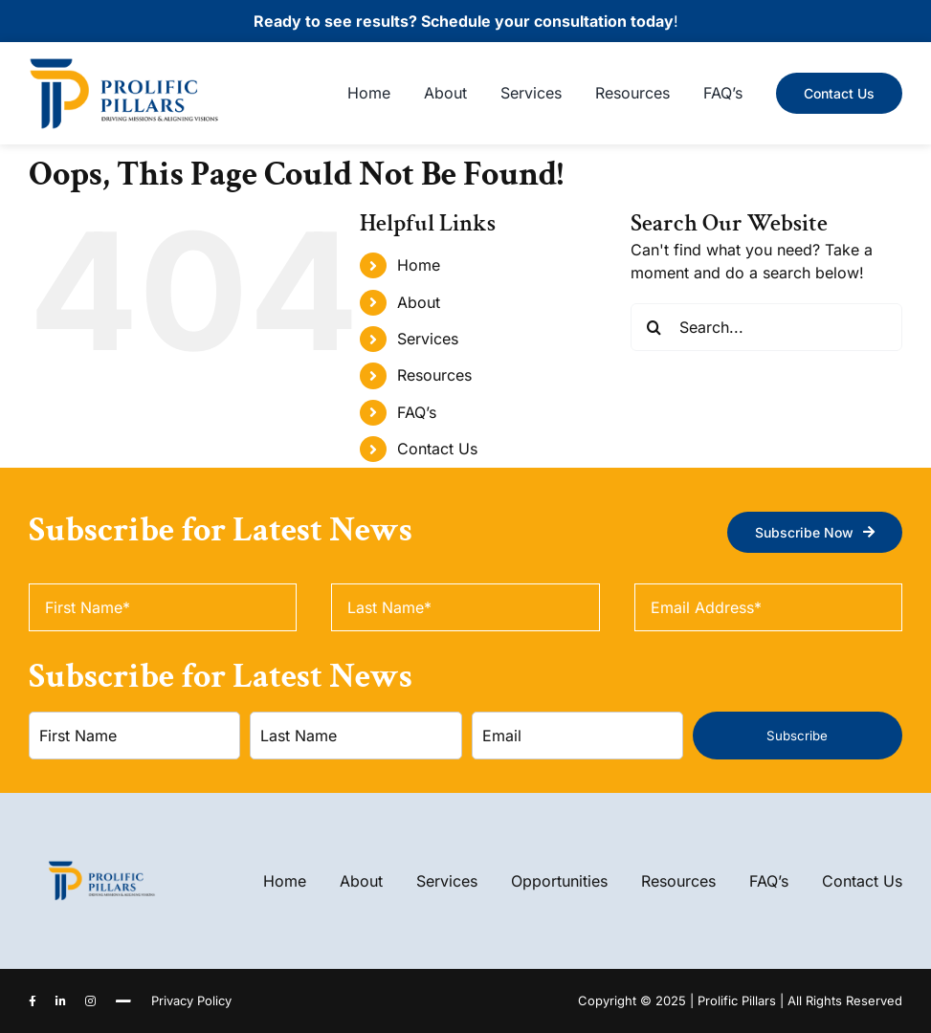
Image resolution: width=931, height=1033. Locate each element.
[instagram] (90, 1001)
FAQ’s (416, 412)
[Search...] (766, 327)
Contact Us (437, 448)
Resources (434, 375)
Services (427, 338)
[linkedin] (60, 1001)
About (418, 302)
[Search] (654, 327)
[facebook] (32, 1001)
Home (418, 265)
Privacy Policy (191, 1000)
